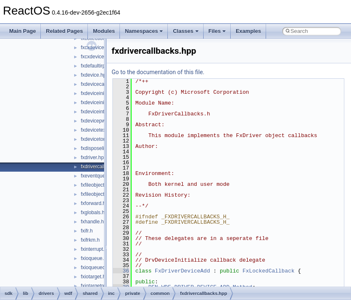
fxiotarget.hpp (96, 277)
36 (121, 271)
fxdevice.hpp (95, 75)
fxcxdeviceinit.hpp (100, 57)
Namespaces (144, 31)
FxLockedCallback (268, 271)
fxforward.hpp (96, 203)
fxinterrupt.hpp (97, 249)
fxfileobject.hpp (97, 185)
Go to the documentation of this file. (158, 72)
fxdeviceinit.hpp (98, 93)
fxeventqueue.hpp (100, 176)
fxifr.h (87, 231)
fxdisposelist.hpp (99, 148)
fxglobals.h (93, 212)
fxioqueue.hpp (96, 258)
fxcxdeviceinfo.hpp (101, 47)
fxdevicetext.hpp (99, 130)
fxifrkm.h (90, 240)
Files (217, 31)
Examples (248, 31)
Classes (185, 31)
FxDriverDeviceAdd (182, 271)
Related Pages (64, 31)
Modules (104, 31)
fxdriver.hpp (94, 157)
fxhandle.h (92, 222)
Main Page (22, 31)
